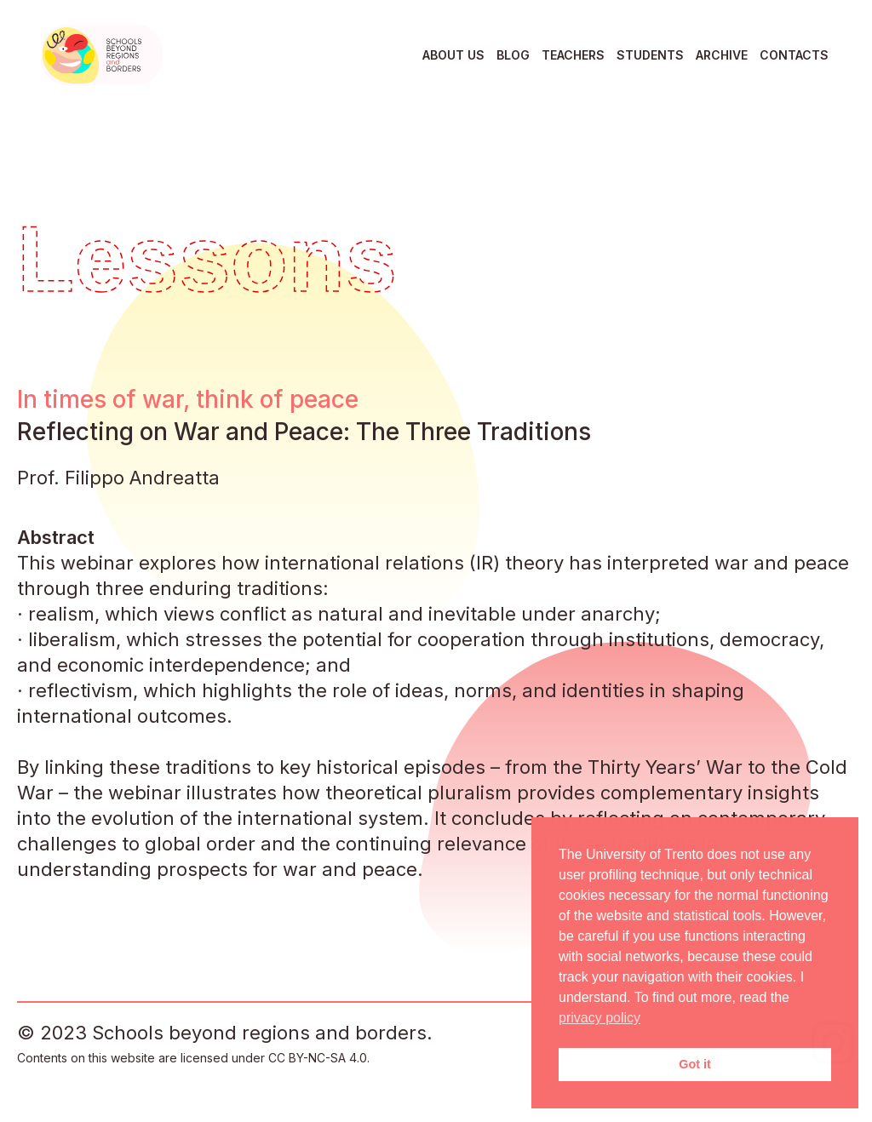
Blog (513, 55)
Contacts (794, 55)
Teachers (573, 55)
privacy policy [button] (599, 1017)
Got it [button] (695, 1064)
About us (453, 55)
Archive (722, 55)
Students (650, 55)
